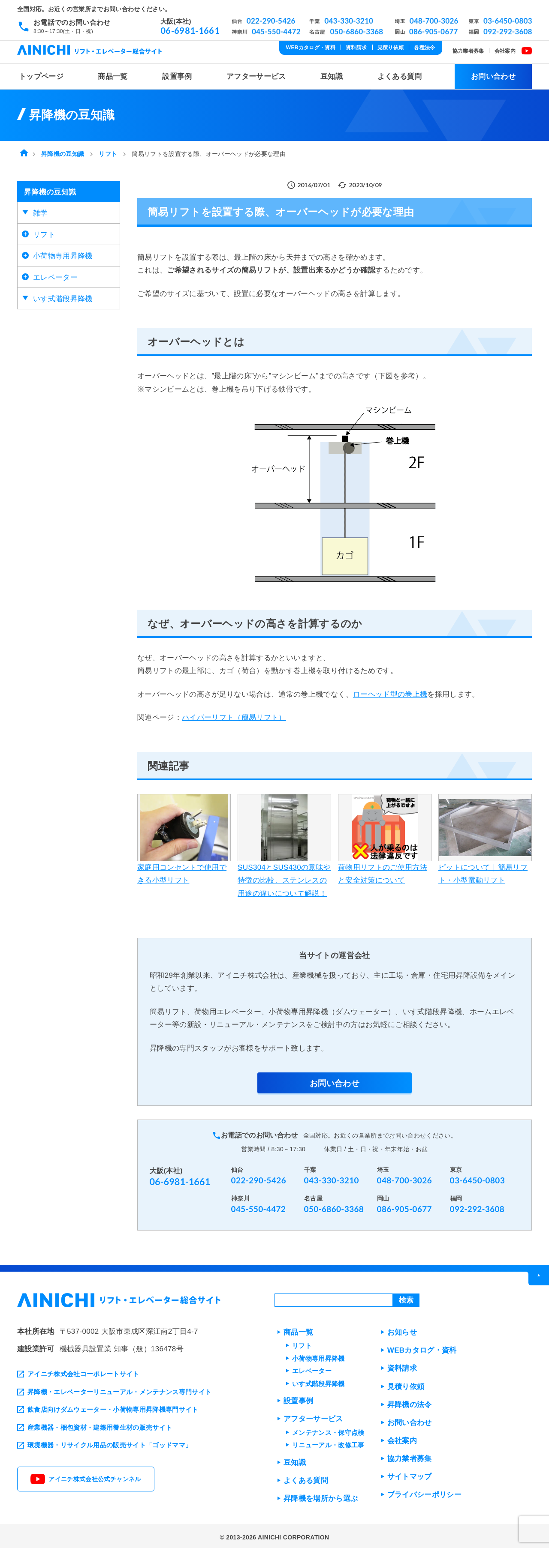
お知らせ (402, 1330)
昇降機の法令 (409, 1402)
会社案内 (505, 51)
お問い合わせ (493, 74)
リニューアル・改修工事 (328, 1442)
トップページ (41, 74)
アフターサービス (256, 74)
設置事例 (177, 74)
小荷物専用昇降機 (63, 253)
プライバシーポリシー (424, 1492)
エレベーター (55, 275)
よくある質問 (399, 74)
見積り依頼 (390, 48)
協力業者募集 (468, 51)
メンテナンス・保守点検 (328, 1430)
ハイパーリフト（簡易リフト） (234, 715)
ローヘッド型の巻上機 (390, 692)
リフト (44, 232)
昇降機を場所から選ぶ (321, 1496)
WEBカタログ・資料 (310, 48)
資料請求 (356, 48)
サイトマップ (409, 1474)
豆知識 (331, 74)
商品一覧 (112, 74)
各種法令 (424, 48)
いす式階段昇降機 (63, 296)
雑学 (40, 211)
